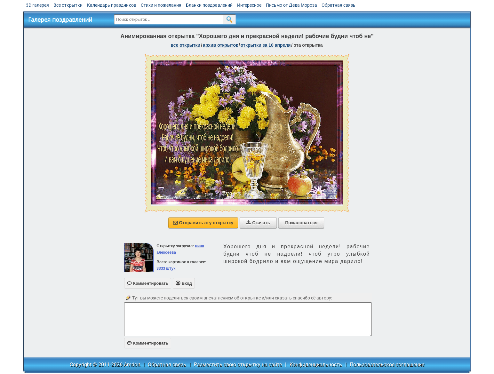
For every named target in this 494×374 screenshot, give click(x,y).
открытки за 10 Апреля (266, 45)
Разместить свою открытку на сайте (238, 365)
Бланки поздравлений (209, 5)
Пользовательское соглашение (387, 365)
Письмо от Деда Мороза (291, 5)
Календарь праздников (111, 5)
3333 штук (165, 268)
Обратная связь (338, 5)
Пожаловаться (301, 222)
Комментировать (147, 343)
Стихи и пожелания (161, 5)
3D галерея (37, 5)
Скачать (258, 222)
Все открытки (68, 5)
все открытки (185, 45)
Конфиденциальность (316, 365)
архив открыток (220, 45)
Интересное (249, 5)
